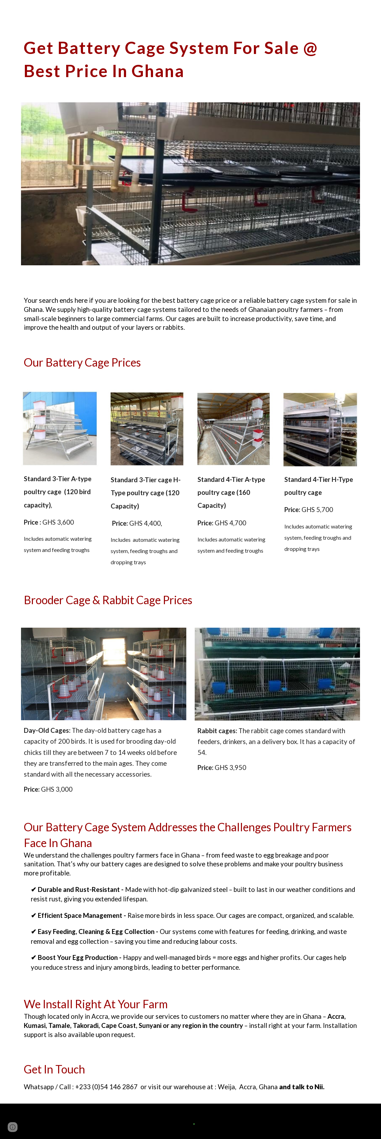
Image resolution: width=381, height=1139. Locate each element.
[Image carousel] (190, 183)
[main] (190, 57)
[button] (13, 1127)
